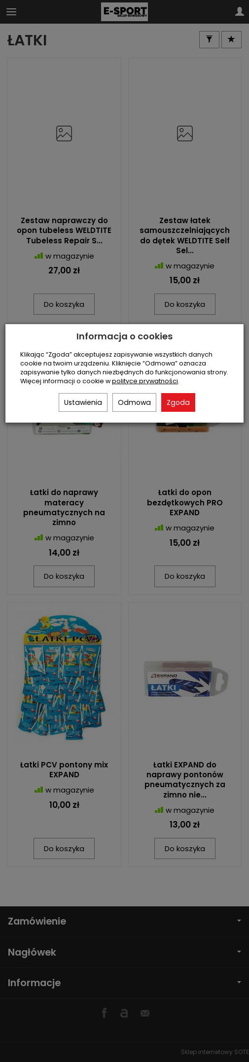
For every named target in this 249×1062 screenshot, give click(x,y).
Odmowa (134, 402)
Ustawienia (83, 402)
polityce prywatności (145, 381)
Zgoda (178, 402)
